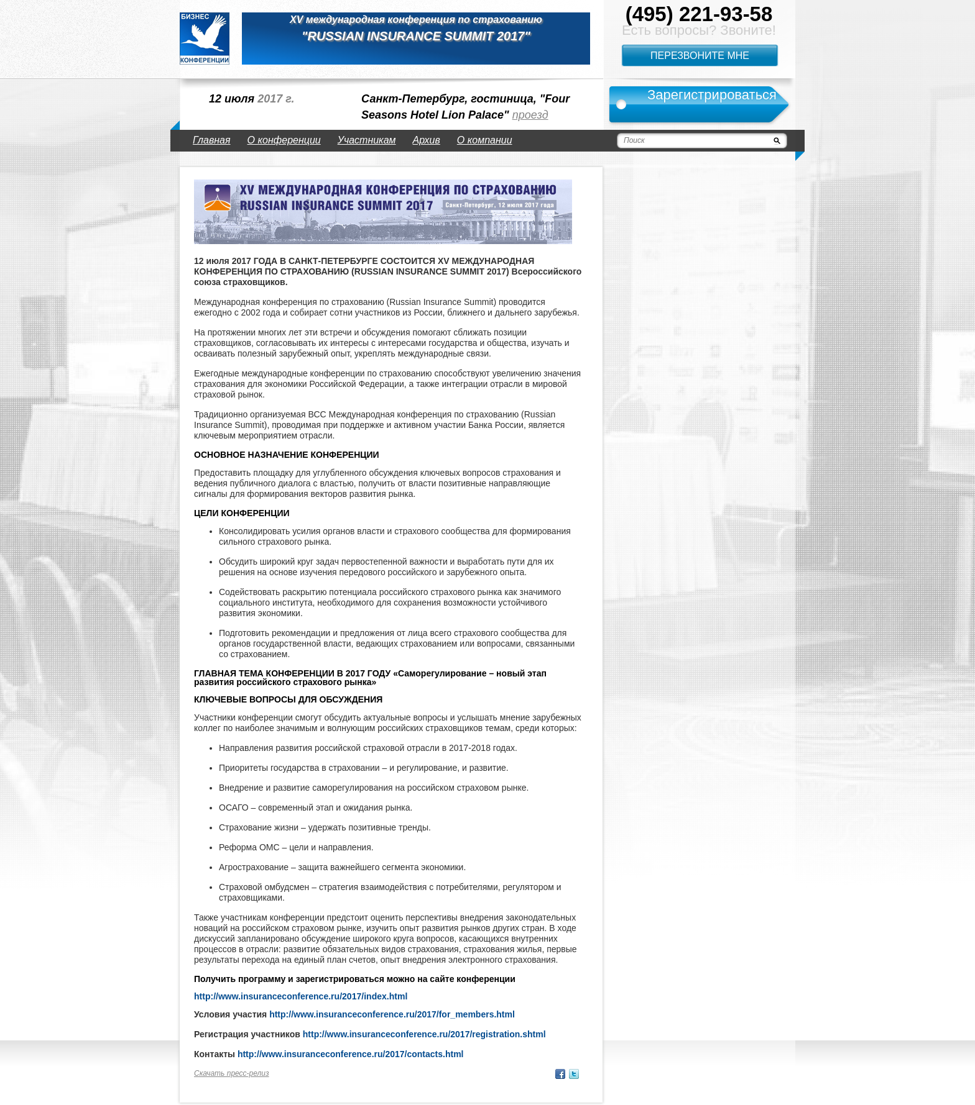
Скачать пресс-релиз (231, 1073)
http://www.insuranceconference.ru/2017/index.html (300, 996)
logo (204, 38)
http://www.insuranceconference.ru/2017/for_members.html (392, 1014)
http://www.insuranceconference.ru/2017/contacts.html (351, 1054)
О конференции (284, 140)
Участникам (367, 140)
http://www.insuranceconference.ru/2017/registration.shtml (424, 1034)
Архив (426, 140)
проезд (530, 115)
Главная (212, 140)
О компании (484, 140)
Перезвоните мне (699, 55)
